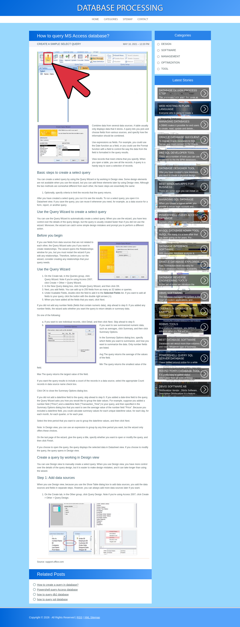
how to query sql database (52, 599)
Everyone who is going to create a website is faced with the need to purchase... (180, 109)
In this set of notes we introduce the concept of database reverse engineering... (180, 281)
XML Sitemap (92, 617)
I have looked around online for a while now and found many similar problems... (180, 359)
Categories (111, 19)
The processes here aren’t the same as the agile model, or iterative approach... (180, 94)
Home (95, 19)
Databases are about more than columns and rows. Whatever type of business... (180, 343)
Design (166, 43)
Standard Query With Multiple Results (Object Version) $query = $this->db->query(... (180, 312)
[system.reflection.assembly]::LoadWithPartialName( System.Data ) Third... (184, 219)
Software (168, 50)
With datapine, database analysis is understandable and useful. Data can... (180, 250)
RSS (79, 617)
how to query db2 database (53, 594)
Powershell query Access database (57, 589)
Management (170, 56)
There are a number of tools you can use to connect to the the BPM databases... (180, 156)
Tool (164, 68)
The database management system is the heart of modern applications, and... (180, 296)
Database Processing (120, 8)
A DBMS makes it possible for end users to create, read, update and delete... (180, 125)
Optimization (170, 62)
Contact (142, 19)
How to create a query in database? (58, 584)
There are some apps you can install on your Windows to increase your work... (180, 187)
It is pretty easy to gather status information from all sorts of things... (180, 374)
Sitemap (127, 19)
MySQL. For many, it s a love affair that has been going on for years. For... (180, 234)
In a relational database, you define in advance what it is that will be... (180, 328)
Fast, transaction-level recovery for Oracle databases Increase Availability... (180, 265)
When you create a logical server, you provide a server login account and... (180, 203)
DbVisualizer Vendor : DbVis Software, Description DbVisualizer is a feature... (180, 390)
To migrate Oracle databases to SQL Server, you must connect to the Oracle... (180, 141)
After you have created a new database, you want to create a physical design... (180, 172)
